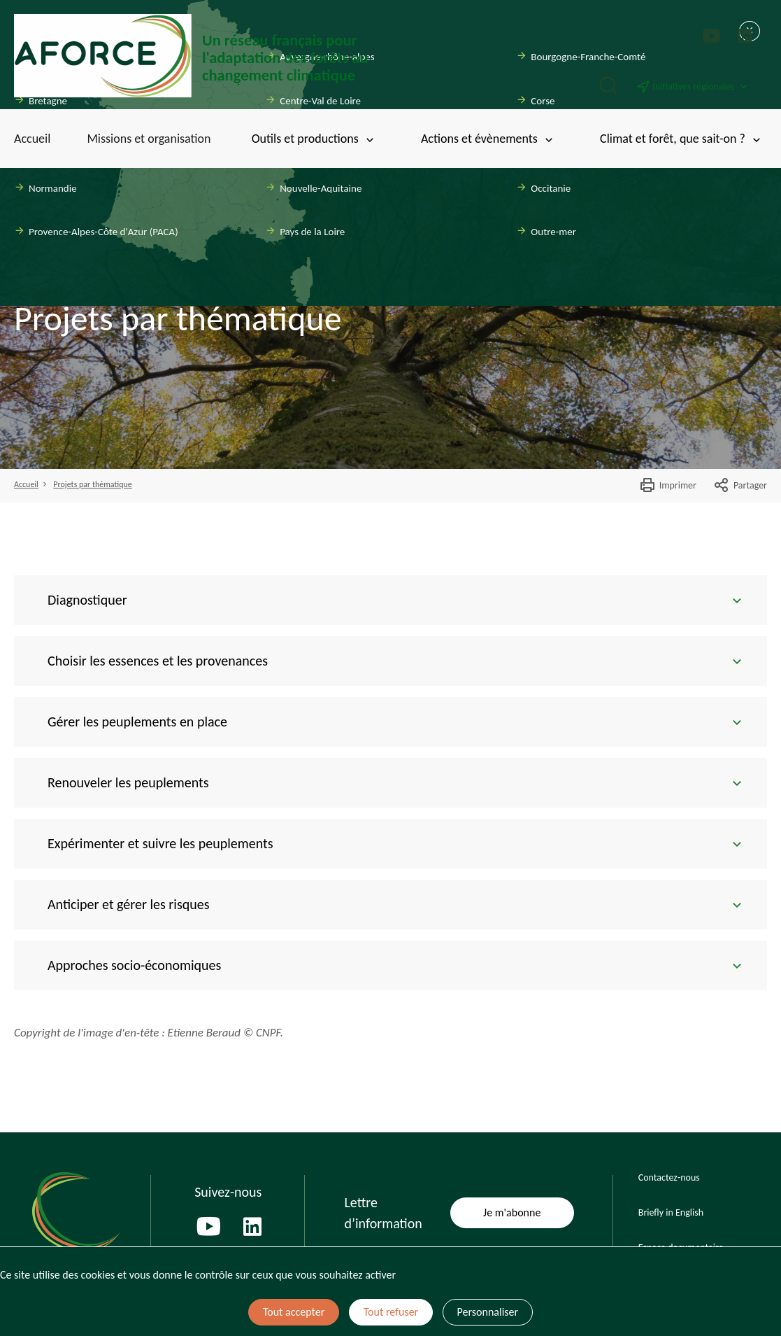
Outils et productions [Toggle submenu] (314, 138)
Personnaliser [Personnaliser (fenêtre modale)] (488, 1312)
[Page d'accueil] (202, 56)
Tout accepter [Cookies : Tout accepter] (293, 1312)
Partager (740, 485)
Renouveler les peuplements (396, 782)
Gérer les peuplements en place (396, 721)
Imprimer (667, 485)
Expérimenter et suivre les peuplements (396, 843)
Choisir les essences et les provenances (396, 660)
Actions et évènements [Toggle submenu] (488, 138)
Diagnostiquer (396, 599)
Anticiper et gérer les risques (396, 904)
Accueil (32, 138)
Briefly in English (670, 1212)
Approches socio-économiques (396, 965)
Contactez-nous (669, 1177)
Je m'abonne (511, 1212)
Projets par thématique (92, 484)
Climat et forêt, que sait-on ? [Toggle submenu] (681, 138)
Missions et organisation (148, 138)
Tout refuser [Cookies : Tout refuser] (391, 1312)
